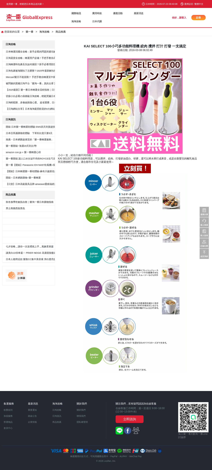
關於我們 (81, 410)
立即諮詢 (129, 419)
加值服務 (8, 416)
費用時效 (97, 13)
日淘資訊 (56, 416)
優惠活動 (118, 13)
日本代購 (97, 21)
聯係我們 (81, 416)
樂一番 (29, 31)
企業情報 (32, 422)
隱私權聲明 (82, 422)
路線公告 (32, 416)
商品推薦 (61, 31)
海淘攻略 (76, 21)
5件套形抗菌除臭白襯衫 (18, 214)
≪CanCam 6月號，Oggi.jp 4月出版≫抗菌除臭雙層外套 (35, 227)
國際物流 (76, 13)
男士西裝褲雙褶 (14, 221)
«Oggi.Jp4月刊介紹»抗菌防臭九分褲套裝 (27, 240)
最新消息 (138, 13)
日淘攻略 (56, 410)
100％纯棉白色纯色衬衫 (18, 233)
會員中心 (8, 428)
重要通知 (32, 410)
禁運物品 (8, 422)
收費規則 (8, 410)
